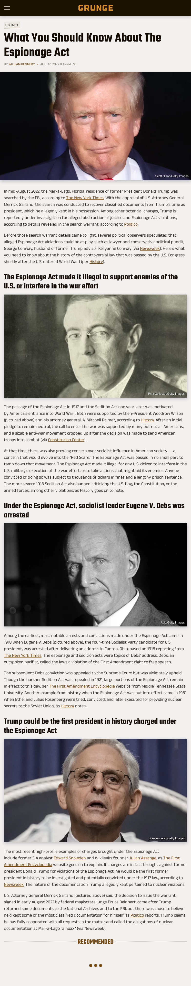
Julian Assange (142, 857)
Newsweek (150, 248)
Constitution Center (66, 439)
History (11, 24)
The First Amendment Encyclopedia (82, 686)
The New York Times (85, 197)
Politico (131, 224)
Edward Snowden (70, 857)
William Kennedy (22, 64)
